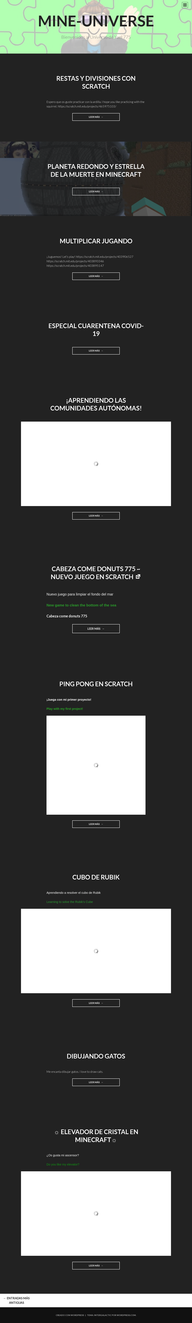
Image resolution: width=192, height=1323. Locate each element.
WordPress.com (126, 1315)
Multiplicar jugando (96, 241)
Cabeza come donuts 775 (66, 616)
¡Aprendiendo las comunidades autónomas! (96, 404)
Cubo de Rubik (96, 877)
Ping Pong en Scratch (96, 684)
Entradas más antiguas (16, 1300)
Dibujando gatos (96, 1056)
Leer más (101, 118)
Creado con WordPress (70, 1315)
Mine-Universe (96, 21)
